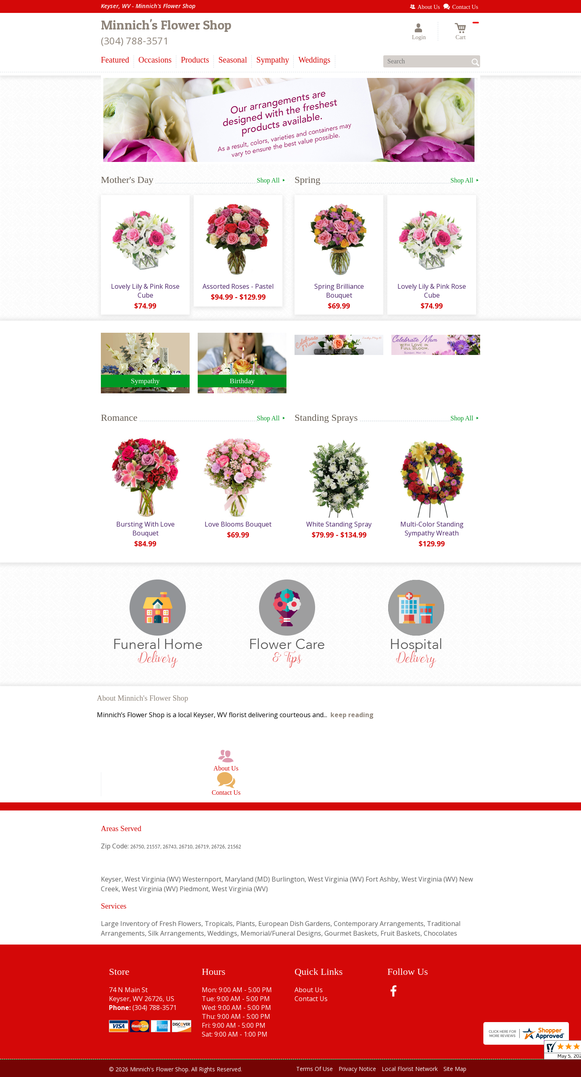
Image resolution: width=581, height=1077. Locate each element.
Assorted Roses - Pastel (238, 286)
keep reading (352, 714)
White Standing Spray (339, 524)
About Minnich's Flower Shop (142, 698)
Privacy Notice (357, 1069)
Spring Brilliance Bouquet (339, 291)
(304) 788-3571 (135, 40)
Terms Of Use (314, 1069)
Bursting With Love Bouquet (145, 528)
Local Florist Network (410, 1069)
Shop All (271, 180)
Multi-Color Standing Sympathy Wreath (432, 528)
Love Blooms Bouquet (238, 524)
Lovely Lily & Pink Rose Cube (145, 291)
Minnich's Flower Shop (166, 25)
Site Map (454, 1069)
